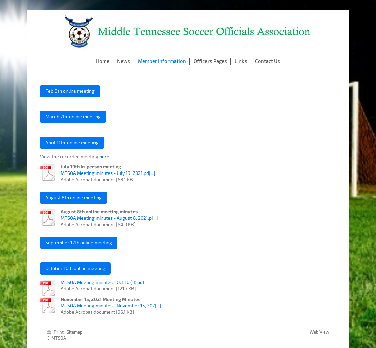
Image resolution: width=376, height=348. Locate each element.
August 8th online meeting (73, 197)
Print (56, 332)
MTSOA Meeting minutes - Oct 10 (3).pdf (102, 282)
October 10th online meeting (75, 268)
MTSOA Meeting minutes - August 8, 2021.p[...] (109, 218)
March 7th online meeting (73, 116)
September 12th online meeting (78, 242)
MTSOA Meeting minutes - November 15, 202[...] (111, 305)
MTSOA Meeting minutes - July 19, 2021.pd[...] (108, 173)
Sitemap (75, 332)
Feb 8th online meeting (70, 91)
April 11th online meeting (72, 142)
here (104, 156)
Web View (319, 332)
